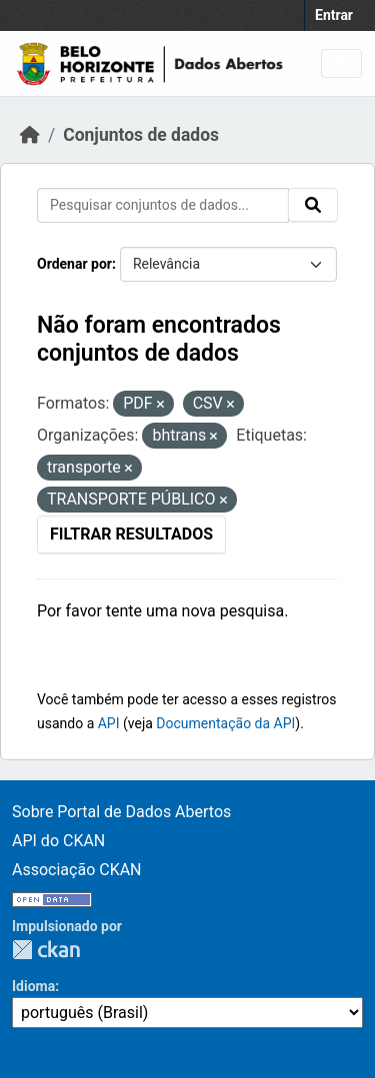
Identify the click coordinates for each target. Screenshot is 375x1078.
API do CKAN (58, 840)
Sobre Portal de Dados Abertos (121, 811)
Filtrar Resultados (131, 534)
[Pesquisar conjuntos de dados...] (163, 205)
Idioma (33, 986)
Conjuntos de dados (141, 135)
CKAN (46, 949)
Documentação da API (225, 723)
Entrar (334, 15)
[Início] (30, 135)
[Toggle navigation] (341, 63)
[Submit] (313, 205)
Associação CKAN (77, 869)
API (109, 723)
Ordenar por (74, 264)
